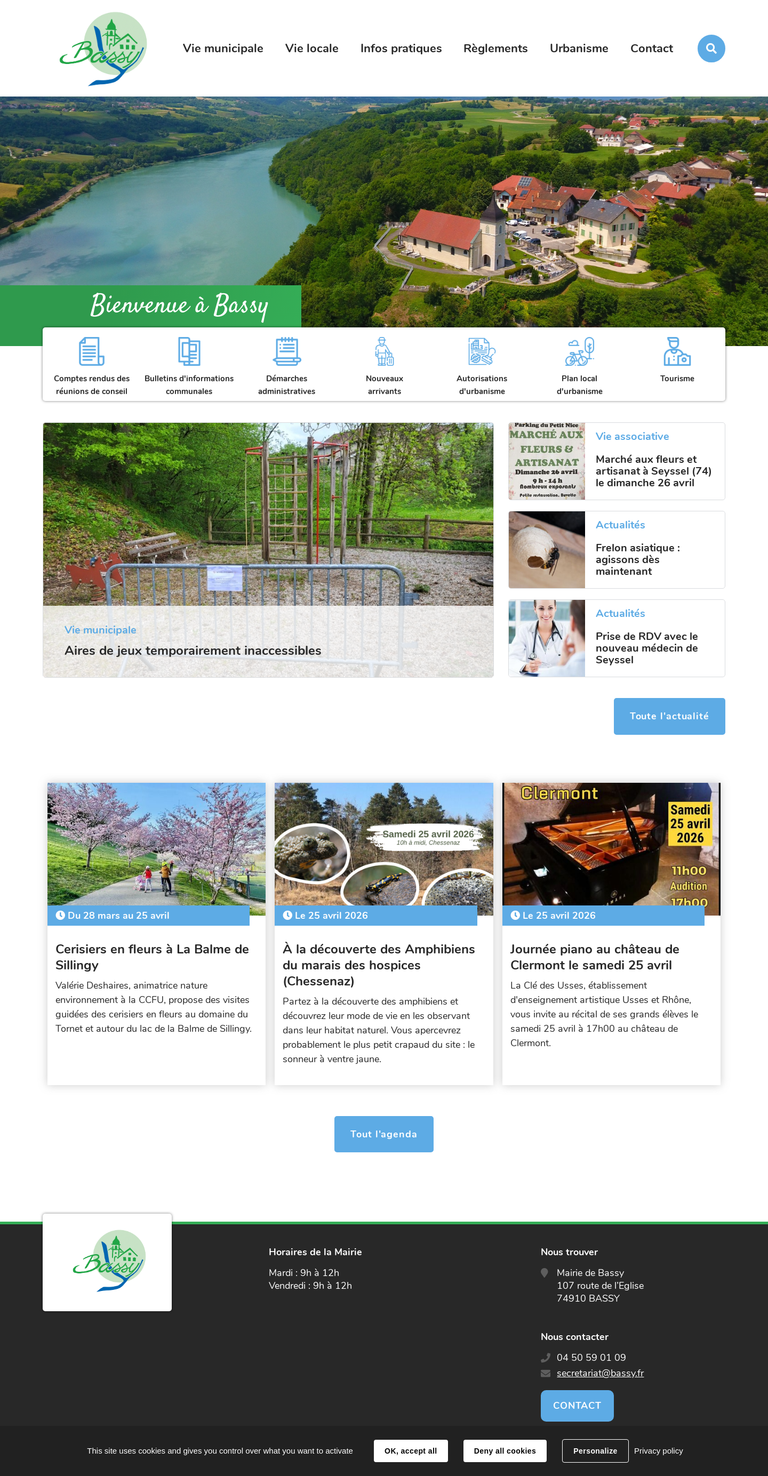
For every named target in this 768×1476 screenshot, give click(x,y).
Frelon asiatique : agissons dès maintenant (638, 559)
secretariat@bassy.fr (600, 1373)
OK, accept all (411, 1451)
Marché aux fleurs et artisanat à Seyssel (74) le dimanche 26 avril (654, 471)
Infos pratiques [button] (401, 49)
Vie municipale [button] (223, 49)
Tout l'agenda (384, 1134)
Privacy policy (658, 1450)
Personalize (595, 1451)
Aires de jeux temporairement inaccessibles (193, 650)
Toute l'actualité (669, 716)
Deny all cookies (505, 1451)
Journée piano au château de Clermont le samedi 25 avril (594, 957)
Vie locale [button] (312, 49)
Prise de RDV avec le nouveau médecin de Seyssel (647, 648)
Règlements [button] (495, 49)
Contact (651, 49)
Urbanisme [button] (579, 49)
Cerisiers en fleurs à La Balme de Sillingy (152, 957)
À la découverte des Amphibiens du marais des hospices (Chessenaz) (379, 965)
